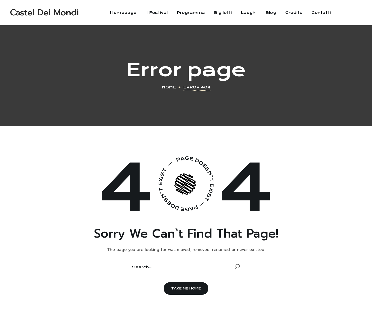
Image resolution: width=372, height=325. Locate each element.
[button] (186, 288)
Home (169, 87)
